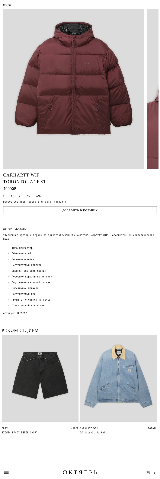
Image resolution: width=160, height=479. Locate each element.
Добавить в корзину (80, 210)
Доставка (21, 228)
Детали (7, 228)
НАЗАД (7, 4)
